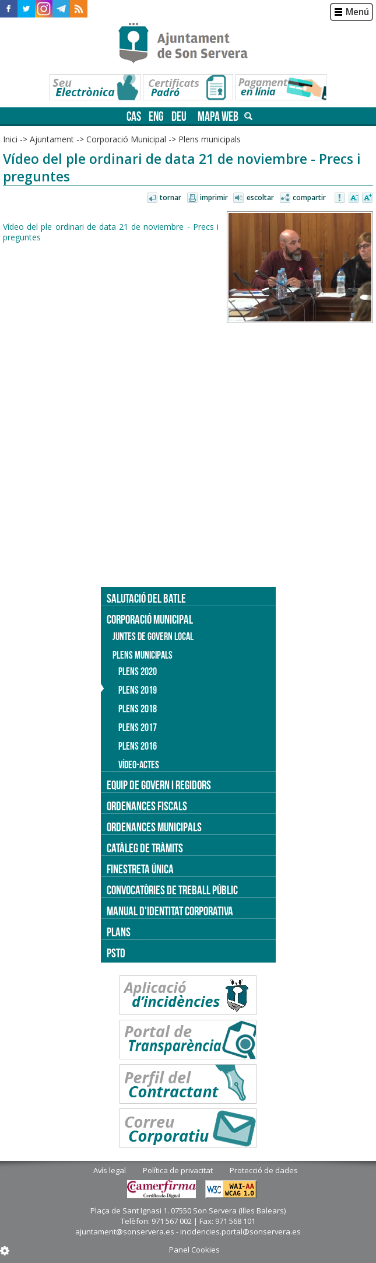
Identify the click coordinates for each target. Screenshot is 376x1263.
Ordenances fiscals (147, 806)
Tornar (170, 197)
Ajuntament (52, 139)
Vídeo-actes (138, 765)
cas (133, 116)
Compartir (309, 197)
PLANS (119, 932)
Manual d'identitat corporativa (170, 911)
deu (179, 116)
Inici (10, 139)
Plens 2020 (137, 671)
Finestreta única (140, 869)
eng (156, 116)
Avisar (340, 198)
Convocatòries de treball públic (172, 890)
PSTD (116, 953)
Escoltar (260, 197)
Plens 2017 (137, 727)
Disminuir (354, 198)
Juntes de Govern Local (153, 636)
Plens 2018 (137, 709)
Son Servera (188, 44)
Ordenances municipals (154, 827)
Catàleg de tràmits (145, 848)
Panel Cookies (194, 1249)
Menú (357, 12)
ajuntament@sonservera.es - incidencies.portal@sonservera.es (188, 1231)
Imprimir (214, 197)
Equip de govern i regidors (159, 785)
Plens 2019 (137, 690)
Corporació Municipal (126, 139)
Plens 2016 (137, 746)
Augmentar (367, 198)
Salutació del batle (146, 598)
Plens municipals (209, 139)
